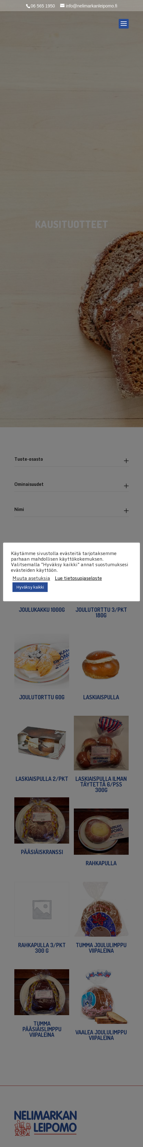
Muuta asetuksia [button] (31, 578)
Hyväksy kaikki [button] (30, 587)
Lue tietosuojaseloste (78, 578)
